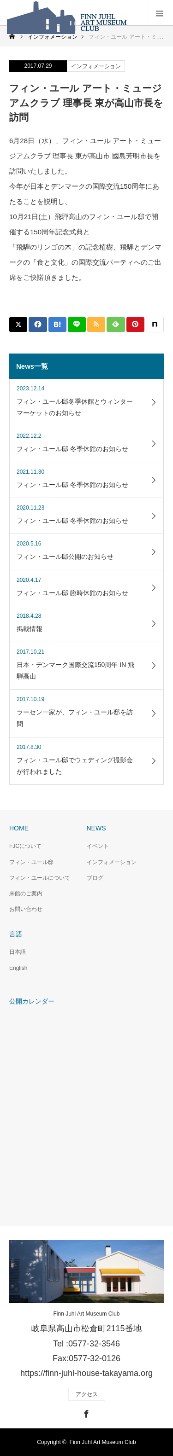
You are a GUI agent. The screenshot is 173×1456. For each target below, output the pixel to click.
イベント (98, 846)
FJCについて (25, 846)
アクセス (87, 1394)
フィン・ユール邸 (31, 862)
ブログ (95, 878)
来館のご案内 (25, 893)
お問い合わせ (25, 909)
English (18, 968)
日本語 (17, 952)
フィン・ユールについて (39, 878)
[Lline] (77, 324)
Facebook (85, 1412)
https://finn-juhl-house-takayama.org (86, 1373)
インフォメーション (96, 66)
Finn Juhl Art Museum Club (86, 1314)
